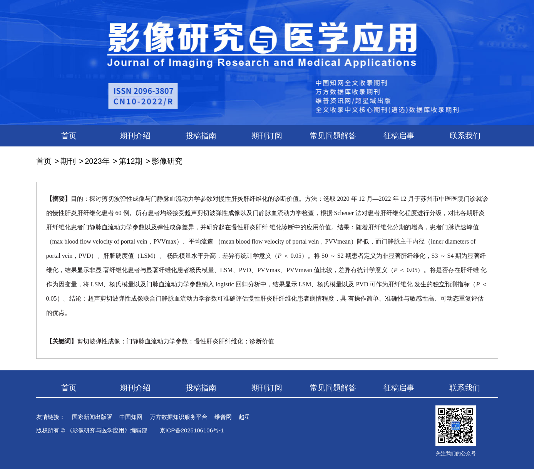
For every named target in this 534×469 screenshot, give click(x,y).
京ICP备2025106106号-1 (192, 430)
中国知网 (130, 417)
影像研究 (167, 161)
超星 (244, 417)
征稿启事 (398, 135)
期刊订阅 (266, 135)
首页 (69, 135)
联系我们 (465, 135)
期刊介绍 (135, 135)
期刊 (68, 161)
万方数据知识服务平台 (179, 417)
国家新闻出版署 (92, 417)
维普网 (223, 417)
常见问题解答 (333, 135)
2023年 (97, 161)
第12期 (130, 161)
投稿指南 (201, 135)
